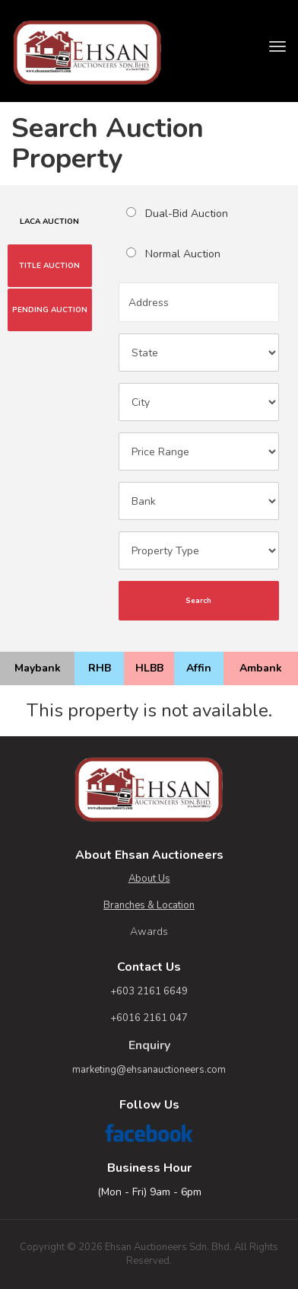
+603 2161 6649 (149, 991)
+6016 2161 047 (149, 1018)
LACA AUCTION (49, 221)
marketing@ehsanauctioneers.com (149, 1070)
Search (198, 600)
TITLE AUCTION (49, 265)
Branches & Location (149, 905)
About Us (149, 878)
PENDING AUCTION (49, 310)
